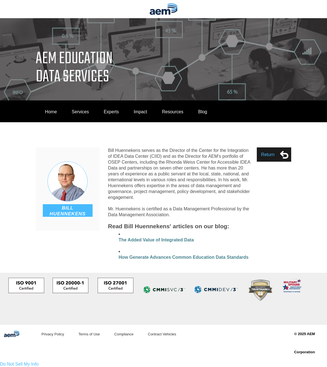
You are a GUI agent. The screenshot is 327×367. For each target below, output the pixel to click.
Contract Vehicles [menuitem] (162, 334)
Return (274, 154)
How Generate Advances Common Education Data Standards (183, 257)
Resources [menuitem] (172, 111)
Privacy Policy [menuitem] (52, 334)
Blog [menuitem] (202, 111)
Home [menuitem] (51, 111)
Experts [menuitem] (111, 111)
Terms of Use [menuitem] (89, 334)
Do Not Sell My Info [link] (19, 364)
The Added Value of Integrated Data (156, 239)
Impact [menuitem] (140, 111)
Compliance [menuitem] (124, 334)
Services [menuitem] (80, 111)
